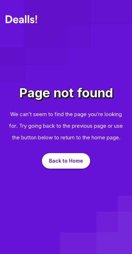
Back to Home (66, 161)
